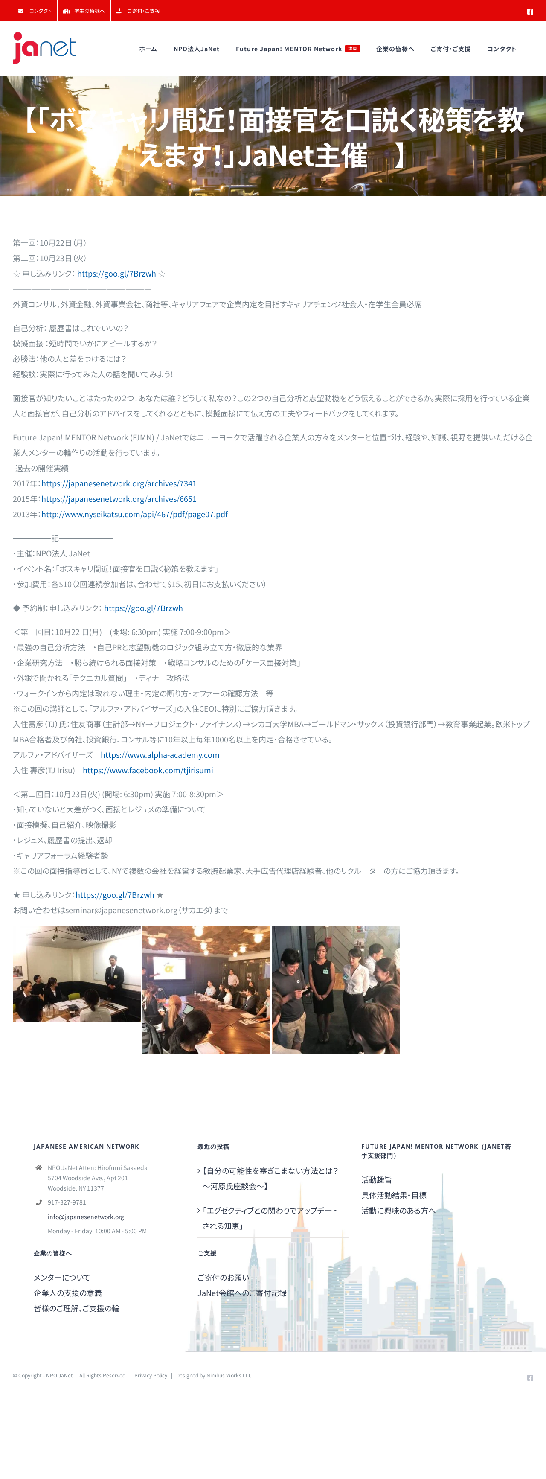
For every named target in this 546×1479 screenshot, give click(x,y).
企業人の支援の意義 (68, 1292)
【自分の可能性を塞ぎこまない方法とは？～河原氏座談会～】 (270, 1178)
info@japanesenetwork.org (86, 1216)
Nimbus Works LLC (229, 1375)
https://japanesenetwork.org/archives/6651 (119, 498)
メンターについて (62, 1277)
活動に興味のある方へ (398, 1210)
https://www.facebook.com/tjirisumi (148, 769)
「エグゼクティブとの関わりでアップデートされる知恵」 (270, 1218)
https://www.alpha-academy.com (160, 754)
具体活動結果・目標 (394, 1194)
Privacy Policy (150, 1375)
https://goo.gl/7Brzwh (116, 273)
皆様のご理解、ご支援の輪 (76, 1307)
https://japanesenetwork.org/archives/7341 (119, 483)
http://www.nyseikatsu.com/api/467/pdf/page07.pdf (134, 513)
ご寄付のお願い (223, 1277)
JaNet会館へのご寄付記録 (242, 1292)
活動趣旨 (376, 1179)
